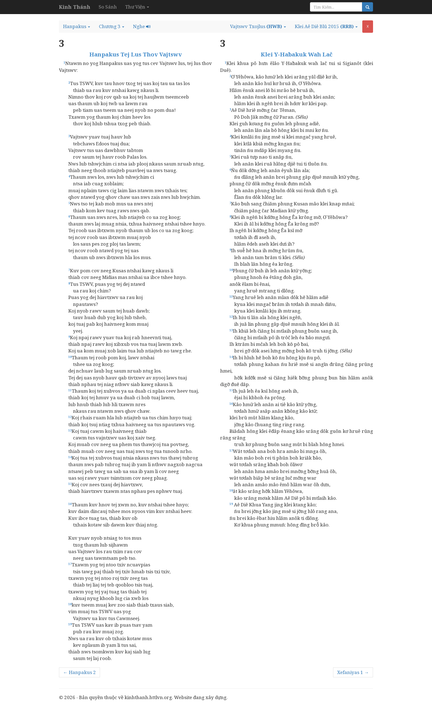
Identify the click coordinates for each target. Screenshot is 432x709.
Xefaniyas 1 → (353, 672)
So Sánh (108, 7)
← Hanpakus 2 (79, 672)
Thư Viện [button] (137, 7)
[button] (76, 26)
